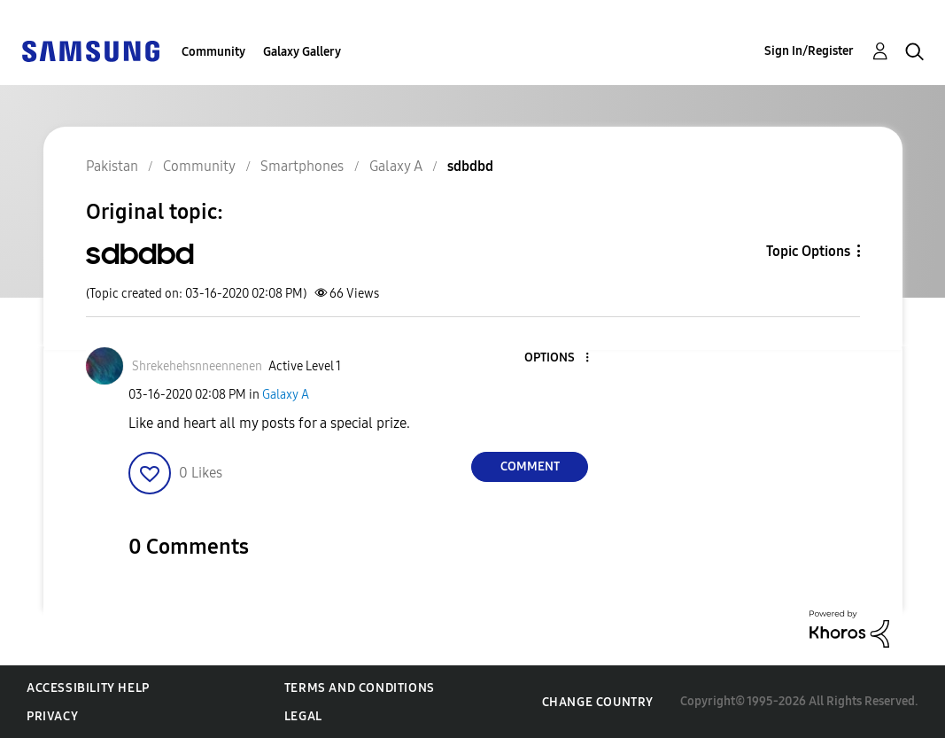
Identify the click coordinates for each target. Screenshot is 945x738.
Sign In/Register (809, 50)
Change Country (598, 702)
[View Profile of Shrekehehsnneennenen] (197, 366)
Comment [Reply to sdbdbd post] (530, 466)
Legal (303, 716)
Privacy (52, 716)
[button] (558, 358)
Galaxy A (285, 394)
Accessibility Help (88, 687)
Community (213, 51)
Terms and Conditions (359, 687)
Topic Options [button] (808, 251)
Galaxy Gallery (302, 51)
